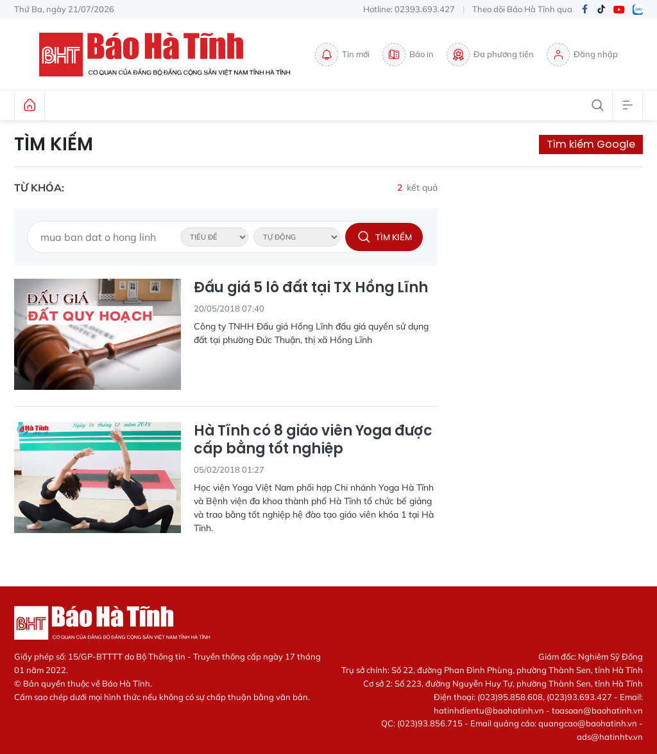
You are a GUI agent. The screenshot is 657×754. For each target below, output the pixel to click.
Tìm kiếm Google (591, 144)
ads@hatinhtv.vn (610, 737)
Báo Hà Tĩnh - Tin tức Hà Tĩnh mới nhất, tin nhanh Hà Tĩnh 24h (170, 54)
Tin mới (342, 54)
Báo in (408, 54)
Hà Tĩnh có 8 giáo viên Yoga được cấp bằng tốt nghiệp (313, 440)
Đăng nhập (582, 54)
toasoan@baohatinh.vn (597, 710)
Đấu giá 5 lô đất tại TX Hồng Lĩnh (311, 288)
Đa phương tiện (490, 54)
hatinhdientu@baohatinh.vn (489, 710)
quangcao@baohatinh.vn (587, 723)
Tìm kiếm (53, 144)
